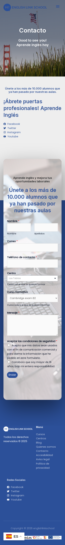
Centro (11, 273)
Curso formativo (17, 292)
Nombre (13, 221)
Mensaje (13, 312)
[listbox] (32, 278)
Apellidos (39, 233)
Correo (12, 241)
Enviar (12, 375)
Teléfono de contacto (22, 257)
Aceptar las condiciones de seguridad (32, 341)
